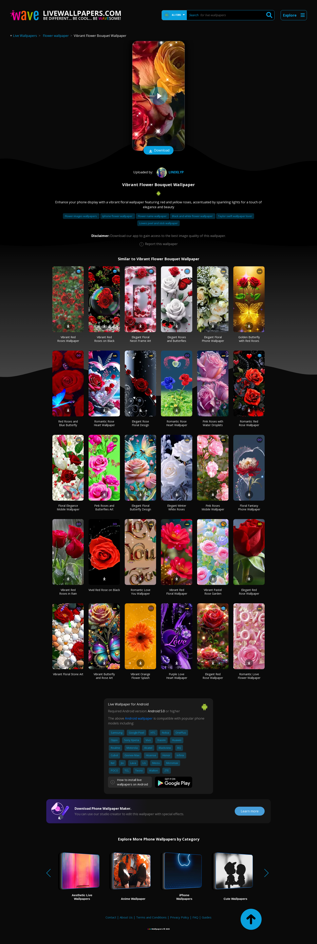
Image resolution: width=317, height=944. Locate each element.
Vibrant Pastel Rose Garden (213, 591)
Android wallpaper (139, 718)
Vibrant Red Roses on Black (104, 339)
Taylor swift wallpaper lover (235, 216)
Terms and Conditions (151, 917)
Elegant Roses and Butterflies (176, 339)
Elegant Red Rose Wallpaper (249, 591)
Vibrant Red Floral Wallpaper (176, 591)
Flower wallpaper (56, 35)
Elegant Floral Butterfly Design (140, 507)
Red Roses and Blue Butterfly (68, 423)
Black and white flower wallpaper (192, 216)
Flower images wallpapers (81, 216)
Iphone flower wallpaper (117, 216)
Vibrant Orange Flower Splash (140, 676)
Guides (206, 917)
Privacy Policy (179, 917)
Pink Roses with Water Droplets (213, 423)
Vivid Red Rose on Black (104, 590)
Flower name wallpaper (152, 216)
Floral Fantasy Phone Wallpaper (249, 507)
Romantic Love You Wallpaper (140, 591)
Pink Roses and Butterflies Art (104, 507)
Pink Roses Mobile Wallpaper (213, 507)
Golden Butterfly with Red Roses (249, 339)
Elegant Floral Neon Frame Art (140, 339)
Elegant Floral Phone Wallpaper (213, 339)
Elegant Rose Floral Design (140, 423)
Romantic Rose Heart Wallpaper (104, 423)
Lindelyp (170, 172)
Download (158, 150)
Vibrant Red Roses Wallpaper (68, 339)
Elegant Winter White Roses (176, 507)
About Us (126, 917)
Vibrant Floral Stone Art (68, 674)
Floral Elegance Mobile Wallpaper (68, 507)
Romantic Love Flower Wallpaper (249, 676)
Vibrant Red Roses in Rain (68, 591)
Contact (111, 917)
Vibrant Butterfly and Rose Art (104, 676)
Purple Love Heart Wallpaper (176, 676)
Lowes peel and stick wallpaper (158, 223)
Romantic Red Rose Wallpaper (249, 423)
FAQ (195, 917)
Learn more (250, 811)
